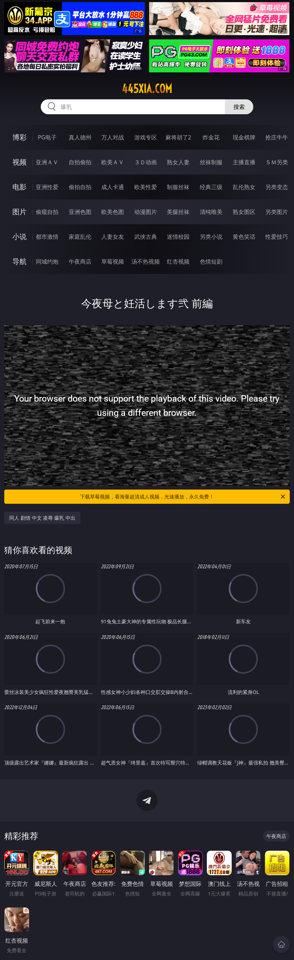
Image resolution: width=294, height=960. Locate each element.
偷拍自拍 (80, 187)
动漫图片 (145, 212)
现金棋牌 (244, 137)
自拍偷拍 (80, 162)
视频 (19, 162)
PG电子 (47, 137)
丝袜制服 (211, 162)
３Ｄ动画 (145, 162)
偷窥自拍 (47, 212)
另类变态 (276, 187)
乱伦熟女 (244, 187)
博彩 (19, 137)
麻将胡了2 (178, 137)
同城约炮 (47, 261)
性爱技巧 (276, 237)
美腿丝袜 (178, 212)
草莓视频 (112, 261)
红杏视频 (178, 261)
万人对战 (112, 137)
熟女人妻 (178, 162)
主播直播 (244, 162)
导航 (19, 261)
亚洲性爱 (47, 187)
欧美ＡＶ (112, 162)
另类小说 (211, 237)
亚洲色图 (80, 212)
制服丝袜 (178, 187)
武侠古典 (145, 237)
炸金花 (211, 137)
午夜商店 (80, 261)
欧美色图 (112, 212)
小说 (19, 236)
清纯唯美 (211, 212)
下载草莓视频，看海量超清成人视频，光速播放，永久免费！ (183, 496)
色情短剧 (211, 261)
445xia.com (147, 89)
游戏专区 (145, 137)
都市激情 (47, 237)
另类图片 (276, 212)
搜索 (239, 107)
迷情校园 (178, 237)
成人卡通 (112, 187)
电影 (19, 187)
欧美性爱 (145, 187)
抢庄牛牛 (276, 137)
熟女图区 (244, 212)
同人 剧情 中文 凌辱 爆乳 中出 (42, 517)
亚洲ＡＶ (47, 162)
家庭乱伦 (80, 237)
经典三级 (211, 187)
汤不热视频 (145, 261)
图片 (19, 211)
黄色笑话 (244, 237)
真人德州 (80, 137)
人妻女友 (112, 237)
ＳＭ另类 (276, 162)
